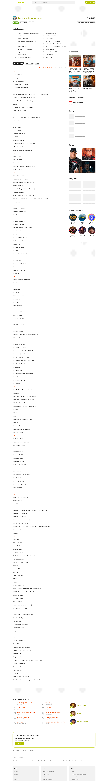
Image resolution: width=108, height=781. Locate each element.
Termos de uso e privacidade (78, 774)
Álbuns (16, 777)
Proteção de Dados (76, 777)
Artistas (16, 774)
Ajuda (72, 771)
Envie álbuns (46, 774)
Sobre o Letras (75, 779)
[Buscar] (73, 2)
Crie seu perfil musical (48, 771)
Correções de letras (48, 779)
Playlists (16, 779)
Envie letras (46, 777)
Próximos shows (76, 98)
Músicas (16, 771)
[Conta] (93, 2)
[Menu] (15, 2)
